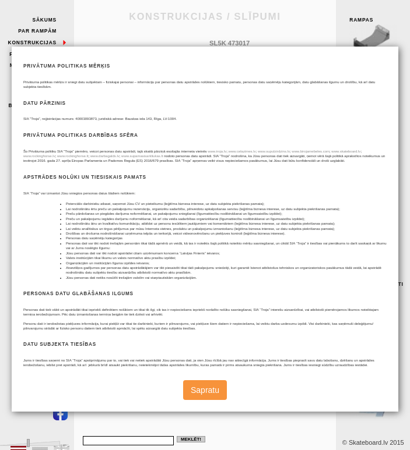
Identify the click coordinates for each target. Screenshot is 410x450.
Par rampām (37, 31)
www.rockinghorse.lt (72, 156)
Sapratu (205, 390)
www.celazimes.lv (242, 151)
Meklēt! (191, 439)
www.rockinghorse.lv (39, 156)
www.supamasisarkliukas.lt (142, 156)
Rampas (377, 36)
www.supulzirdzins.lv (274, 151)
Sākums (44, 20)
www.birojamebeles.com (311, 151)
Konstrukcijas (32, 42)
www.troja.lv (217, 151)
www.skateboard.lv (345, 151)
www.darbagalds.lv (105, 156)
